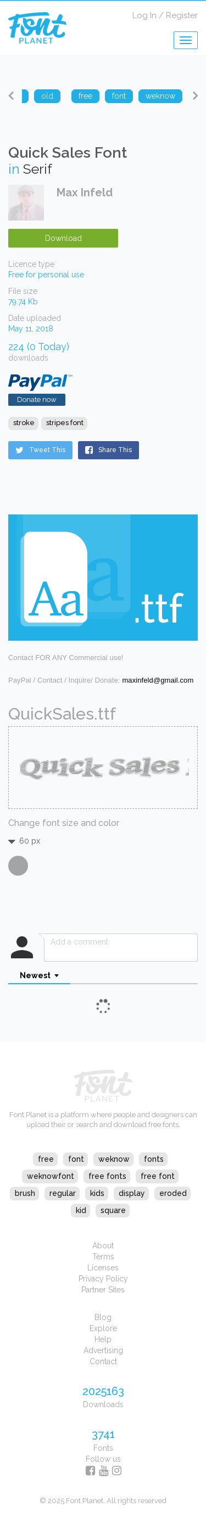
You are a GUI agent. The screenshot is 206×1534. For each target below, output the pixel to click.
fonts (154, 1159)
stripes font (64, 423)
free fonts (107, 1176)
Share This (108, 450)
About (103, 1245)
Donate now (37, 399)
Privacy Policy (103, 1278)
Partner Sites (103, 1289)
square (113, 1210)
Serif (37, 168)
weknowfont (50, 1176)
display (132, 1193)
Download (63, 238)
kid (81, 1210)
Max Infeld (85, 192)
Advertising (103, 1350)
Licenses (103, 1267)
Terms (103, 1256)
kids (97, 1193)
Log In (144, 15)
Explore (103, 1328)
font (76, 1159)
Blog (103, 1317)
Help (103, 1339)
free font (158, 1176)
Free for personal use (46, 274)
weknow (114, 1159)
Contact (103, 1361)
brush (25, 1193)
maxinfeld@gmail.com (157, 680)
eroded (173, 1193)
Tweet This (40, 450)
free (46, 1159)
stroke (24, 423)
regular (62, 1193)
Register (182, 15)
